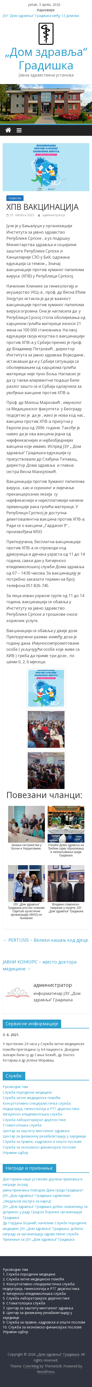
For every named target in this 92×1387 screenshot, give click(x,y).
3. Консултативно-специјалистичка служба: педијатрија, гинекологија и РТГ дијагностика (41, 1286)
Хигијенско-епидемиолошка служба (32, 1114)
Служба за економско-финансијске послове (39, 1147)
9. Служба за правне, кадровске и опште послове (44, 1322)
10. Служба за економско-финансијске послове (42, 1327)
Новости (15, 198)
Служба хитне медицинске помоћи (31, 1097)
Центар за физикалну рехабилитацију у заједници (44, 1136)
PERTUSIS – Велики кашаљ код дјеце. (46, 940)
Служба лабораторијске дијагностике (34, 1119)
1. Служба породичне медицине (29, 1274)
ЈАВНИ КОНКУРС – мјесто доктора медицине (40, 965)
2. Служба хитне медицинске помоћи (33, 1279)
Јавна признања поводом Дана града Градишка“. (43, 1190)
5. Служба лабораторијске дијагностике (36, 1298)
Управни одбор (15, 1152)
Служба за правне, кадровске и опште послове (42, 1141)
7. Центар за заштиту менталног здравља (38, 1308)
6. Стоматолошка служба (24, 1303)
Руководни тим (15, 1086)
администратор (53, 215)
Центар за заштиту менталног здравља (36, 1130)
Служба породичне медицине (27, 1092)
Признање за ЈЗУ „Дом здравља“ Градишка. (39, 1239)
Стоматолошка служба (22, 1125)
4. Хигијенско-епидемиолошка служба (34, 1293)
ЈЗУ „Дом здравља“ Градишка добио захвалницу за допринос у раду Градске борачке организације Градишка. (45, 1212)
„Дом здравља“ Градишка (46, 58)
